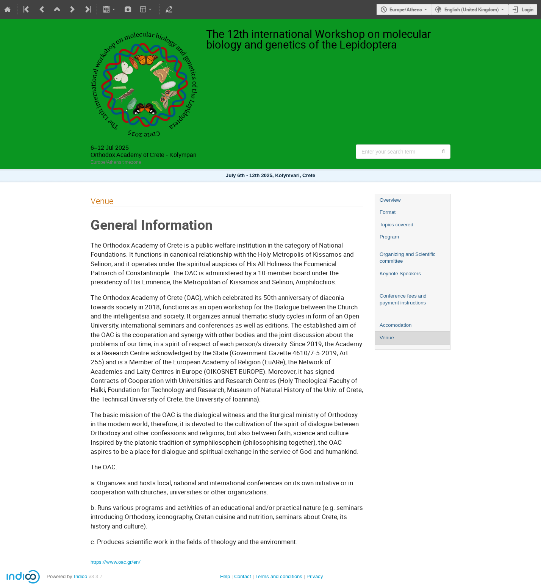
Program (389, 237)
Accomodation (395, 325)
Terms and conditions (278, 576)
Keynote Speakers (400, 273)
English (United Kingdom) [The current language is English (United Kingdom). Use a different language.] (471, 9)
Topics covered (396, 224)
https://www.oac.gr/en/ (116, 561)
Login (527, 9)
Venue (387, 337)
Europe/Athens (405, 9)
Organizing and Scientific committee (407, 257)
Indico (80, 576)
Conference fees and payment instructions (403, 299)
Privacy (314, 576)
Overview (390, 200)
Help (225, 576)
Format (388, 212)
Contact (242, 576)
